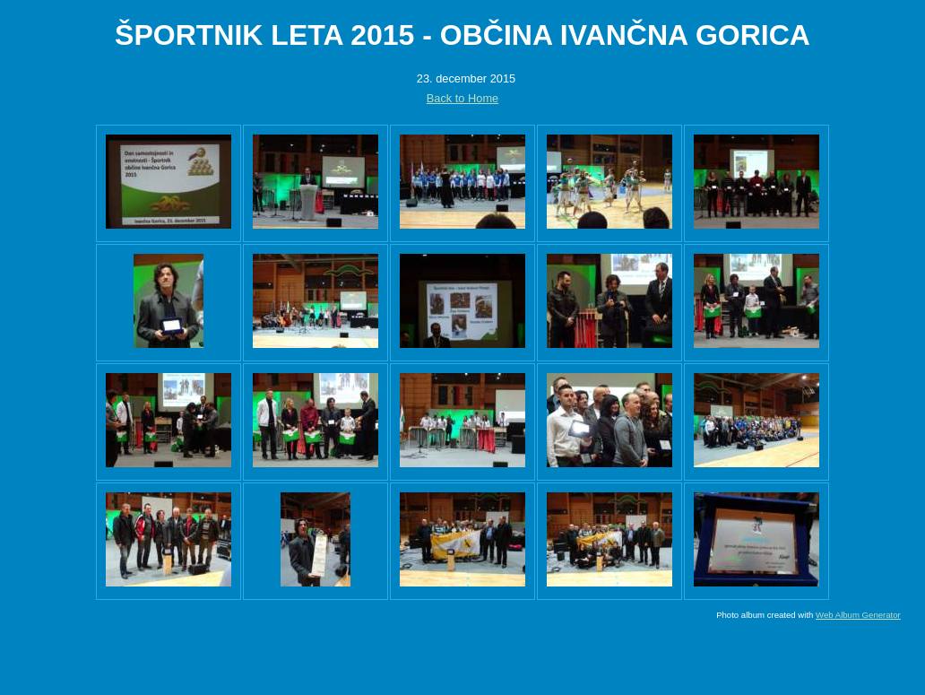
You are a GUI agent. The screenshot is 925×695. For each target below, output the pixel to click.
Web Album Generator (858, 615)
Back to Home (462, 98)
